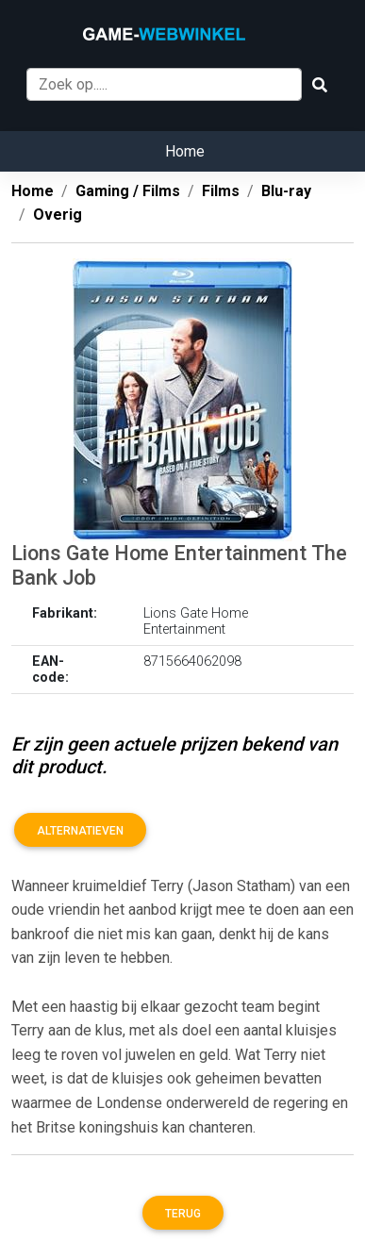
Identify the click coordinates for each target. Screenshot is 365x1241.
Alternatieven (80, 830)
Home (185, 151)
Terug (183, 1213)
